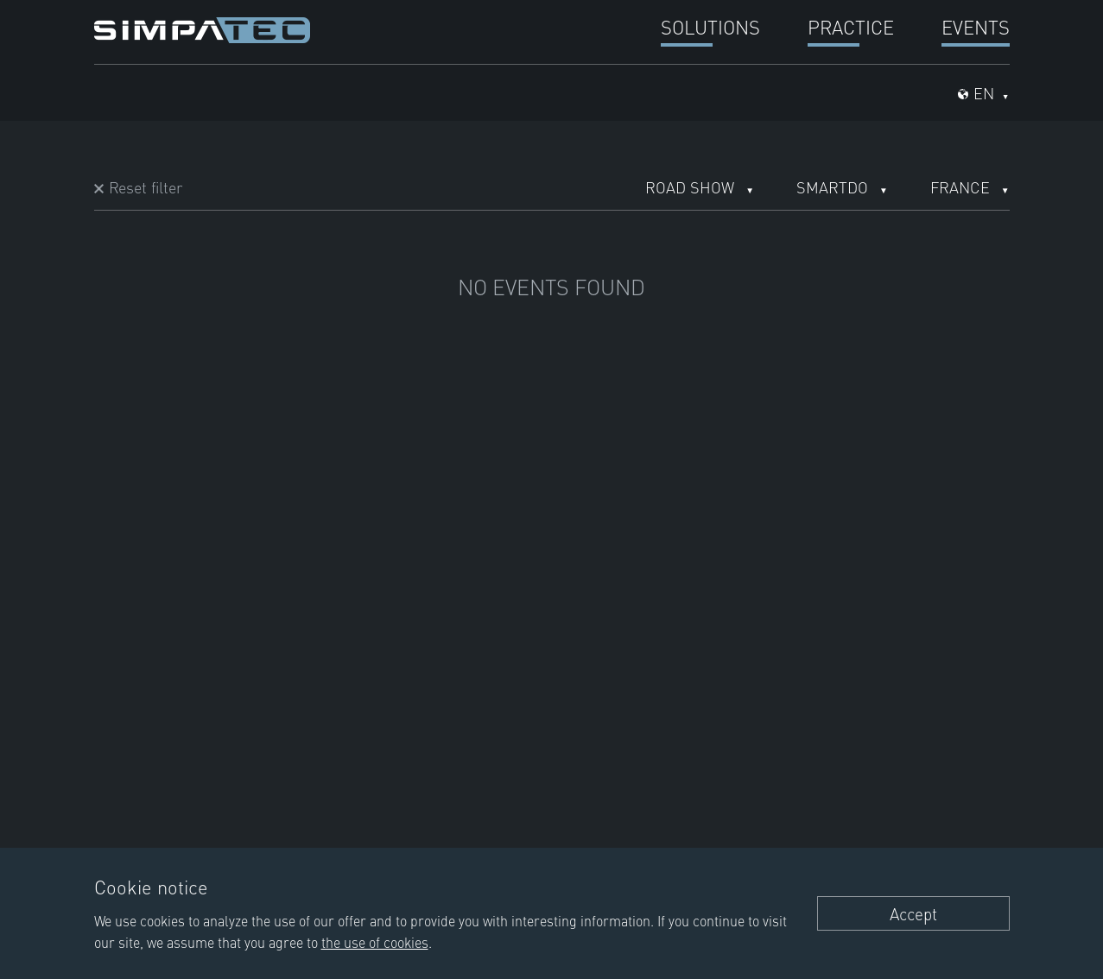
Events (975, 26)
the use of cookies (374, 941)
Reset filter (145, 187)
